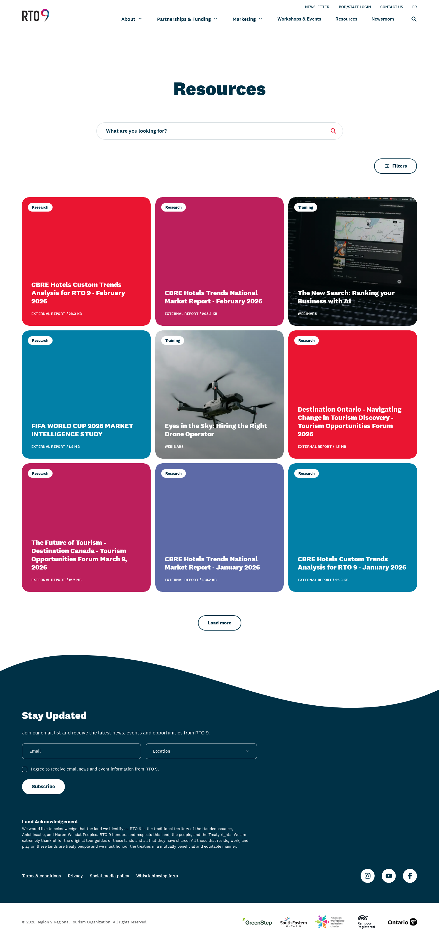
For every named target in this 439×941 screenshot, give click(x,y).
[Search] (412, 19)
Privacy (75, 876)
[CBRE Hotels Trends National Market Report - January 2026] (219, 527)
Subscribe (43, 786)
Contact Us (391, 6)
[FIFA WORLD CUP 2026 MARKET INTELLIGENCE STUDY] (86, 394)
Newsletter (317, 6)
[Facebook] (410, 876)
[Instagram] (368, 876)
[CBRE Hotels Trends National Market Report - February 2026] (219, 261)
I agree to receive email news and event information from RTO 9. (95, 769)
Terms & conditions (41, 876)
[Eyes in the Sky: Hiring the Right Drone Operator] (219, 394)
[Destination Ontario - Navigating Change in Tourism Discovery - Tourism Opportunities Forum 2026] (352, 394)
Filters (395, 166)
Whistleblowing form (157, 876)
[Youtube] (389, 876)
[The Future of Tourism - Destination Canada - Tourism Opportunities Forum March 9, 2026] (86, 527)
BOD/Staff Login (355, 6)
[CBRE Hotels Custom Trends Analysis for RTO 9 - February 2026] (86, 261)
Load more (219, 623)
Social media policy (109, 876)
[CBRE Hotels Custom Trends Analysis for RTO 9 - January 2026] (352, 527)
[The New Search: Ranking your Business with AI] (352, 261)
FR (414, 6)
